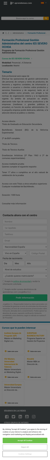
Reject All (25, 447)
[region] (25, 442)
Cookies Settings (25, 454)
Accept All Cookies (25, 440)
